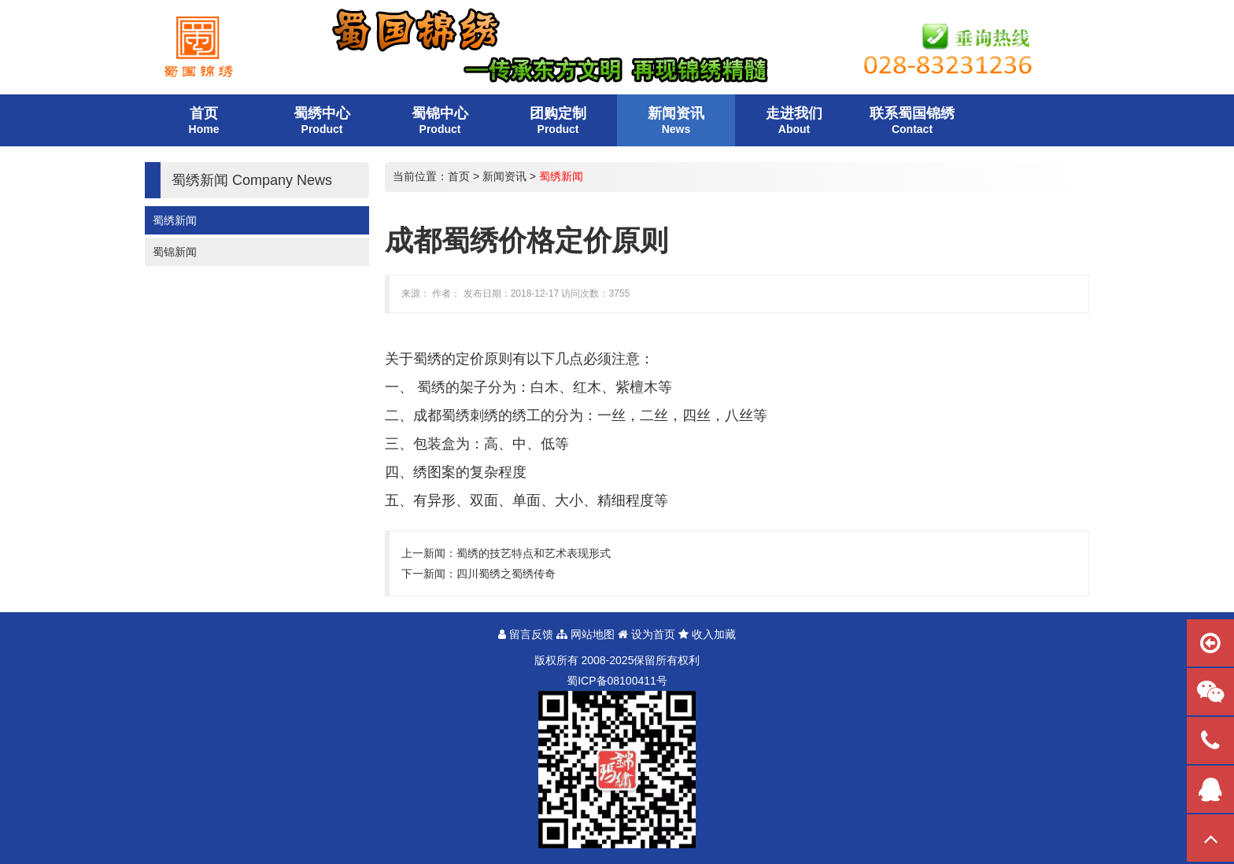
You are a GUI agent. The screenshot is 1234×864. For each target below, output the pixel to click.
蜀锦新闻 (175, 252)
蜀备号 (617, 680)
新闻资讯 (504, 176)
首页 (459, 176)
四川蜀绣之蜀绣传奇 (506, 573)
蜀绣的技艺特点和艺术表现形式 (533, 553)
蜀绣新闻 (175, 220)
